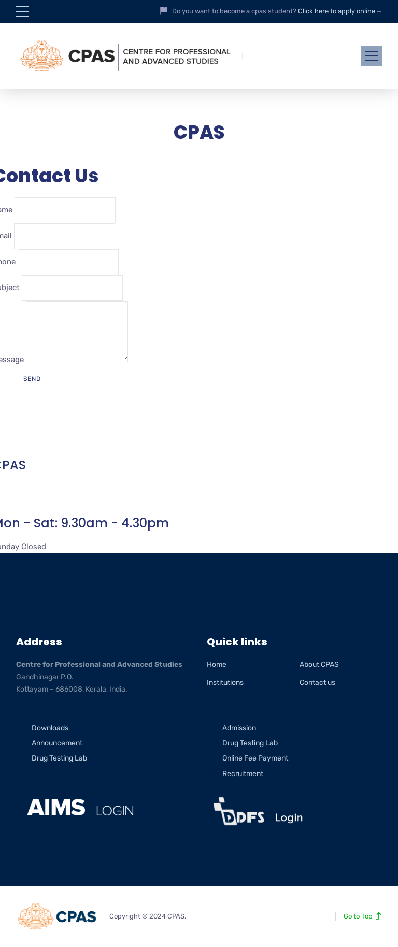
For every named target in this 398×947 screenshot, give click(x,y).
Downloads (50, 728)
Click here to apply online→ (340, 11)
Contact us (317, 682)
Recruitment (242, 773)
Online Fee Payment (255, 758)
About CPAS (319, 664)
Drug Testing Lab (59, 758)
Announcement (57, 743)
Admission (239, 728)
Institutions (225, 682)
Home (216, 664)
